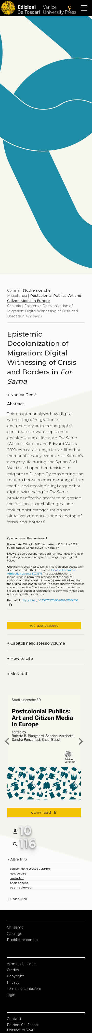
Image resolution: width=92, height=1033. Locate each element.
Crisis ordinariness (50, 553)
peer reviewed (21, 887)
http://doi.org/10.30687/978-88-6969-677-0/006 (50, 600)
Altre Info (17, 859)
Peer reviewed (37, 538)
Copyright (15, 976)
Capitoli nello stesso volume (36, 643)
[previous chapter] (7, 742)
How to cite (20, 658)
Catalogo (14, 933)
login (11, 995)
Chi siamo (15, 927)
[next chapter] (81, 742)
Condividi (17, 899)
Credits (13, 970)
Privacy (13, 982)
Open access (16, 538)
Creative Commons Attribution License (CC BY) (41, 572)
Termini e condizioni (24, 988)
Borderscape (29, 553)
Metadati (17, 674)
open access (19, 883)
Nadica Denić (22, 395)
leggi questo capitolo (43, 625)
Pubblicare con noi (23, 940)
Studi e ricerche (37, 290)
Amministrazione (21, 964)
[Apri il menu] (84, 8)
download (44, 812)
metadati (17, 878)
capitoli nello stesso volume (30, 868)
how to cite (18, 873)
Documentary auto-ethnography (44, 557)
